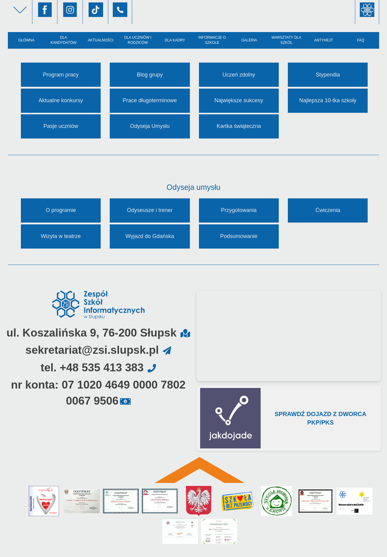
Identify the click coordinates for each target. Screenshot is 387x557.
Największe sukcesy (238, 100)
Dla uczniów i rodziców (137, 40)
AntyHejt (323, 40)
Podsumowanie (238, 236)
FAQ (360, 40)
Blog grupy (150, 75)
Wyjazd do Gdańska (149, 236)
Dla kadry (175, 40)
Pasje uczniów (60, 126)
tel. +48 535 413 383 (92, 367)
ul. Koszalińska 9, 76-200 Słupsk (91, 333)
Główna (26, 40)
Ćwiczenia (327, 210)
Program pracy (61, 75)
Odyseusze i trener (150, 210)
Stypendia (328, 75)
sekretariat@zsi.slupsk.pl (92, 350)
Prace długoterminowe (150, 100)
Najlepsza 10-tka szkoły (327, 100)
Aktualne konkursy (60, 100)
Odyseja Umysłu (150, 126)
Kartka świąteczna (239, 126)
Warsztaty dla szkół (286, 40)
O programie (61, 210)
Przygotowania (239, 210)
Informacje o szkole (212, 40)
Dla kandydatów (63, 40)
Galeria (249, 40)
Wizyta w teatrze (61, 236)
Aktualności (100, 40)
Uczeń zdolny (239, 75)
